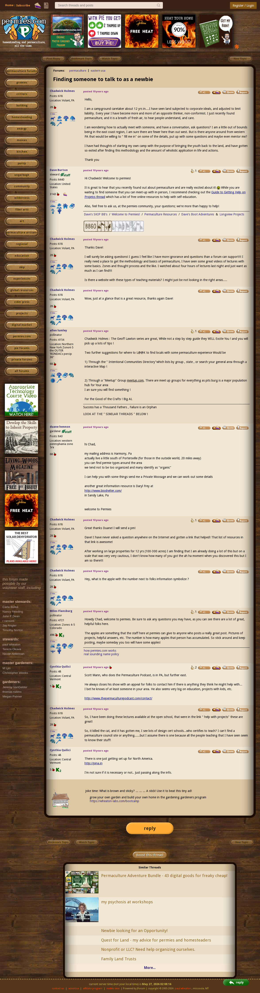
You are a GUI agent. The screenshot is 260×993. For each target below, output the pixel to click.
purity (22, 163)
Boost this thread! (150, 855)
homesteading (22, 117)
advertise (73, 988)
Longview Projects (232, 214)
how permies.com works (100, 650)
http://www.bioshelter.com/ (103, 490)
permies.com (22, 336)
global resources (21, 290)
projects (22, 313)
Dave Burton (59, 170)
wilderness (21, 197)
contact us (58, 988)
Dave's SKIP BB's (95, 214)
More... (150, 968)
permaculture (77, 70)
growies (21, 82)
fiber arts (22, 209)
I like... (53, 114)
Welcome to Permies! (126, 214)
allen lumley (58, 330)
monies (22, 140)
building (21, 105)
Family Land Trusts (118, 959)
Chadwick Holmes (62, 91)
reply (150, 828)
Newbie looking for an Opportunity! (134, 930)
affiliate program (92, 988)
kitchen (22, 151)
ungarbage (21, 175)
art (22, 221)
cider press (21, 302)
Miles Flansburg (61, 611)
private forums (22, 359)
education (22, 255)
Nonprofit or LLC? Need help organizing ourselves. (148, 949)
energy (22, 128)
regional (22, 244)
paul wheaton (183, 988)
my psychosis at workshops (127, 902)
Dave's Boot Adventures (197, 214)
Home (9, 5)
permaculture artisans (22, 232)
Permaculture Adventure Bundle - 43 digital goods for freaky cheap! (164, 875)
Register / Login (243, 5)
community (22, 186)
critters (21, 94)
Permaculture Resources (160, 214)
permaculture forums (22, 71)
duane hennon (60, 426)
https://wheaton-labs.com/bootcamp (114, 801)
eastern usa (98, 70)
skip (22, 267)
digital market (22, 325)
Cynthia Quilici (60, 666)
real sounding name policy (101, 654)
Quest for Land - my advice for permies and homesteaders (156, 940)
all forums (22, 371)
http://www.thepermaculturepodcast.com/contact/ (118, 698)
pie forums (21, 348)
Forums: (59, 70)
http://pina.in (93, 763)
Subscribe (23, 5)
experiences (21, 278)
